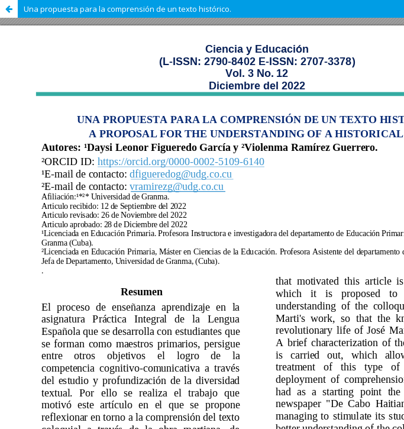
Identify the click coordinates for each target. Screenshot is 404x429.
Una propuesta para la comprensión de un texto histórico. (127, 9)
